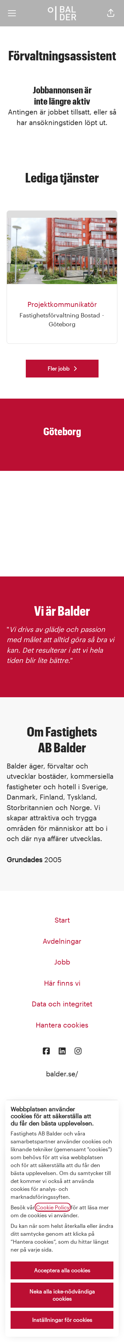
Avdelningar (62, 941)
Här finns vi (62, 983)
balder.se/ (62, 1073)
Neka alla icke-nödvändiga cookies (62, 1295)
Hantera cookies (62, 1025)
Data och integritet (62, 1003)
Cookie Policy (52, 1207)
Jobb (62, 962)
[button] (111, 13)
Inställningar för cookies (62, 1320)
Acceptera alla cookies (62, 1270)
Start (62, 920)
